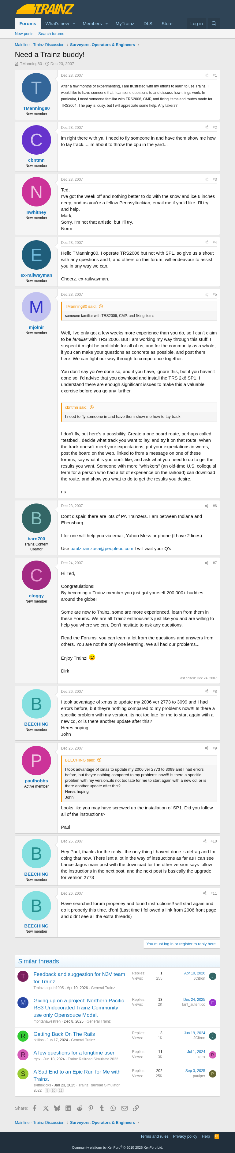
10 (53, 1090)
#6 (215, 506)
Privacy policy (185, 1136)
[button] (73, 23)
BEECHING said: (80, 760)
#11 (214, 893)
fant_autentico (193, 1004)
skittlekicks (42, 1085)
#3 (215, 179)
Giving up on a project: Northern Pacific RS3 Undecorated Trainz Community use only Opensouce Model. (78, 1008)
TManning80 (31, 63)
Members (92, 23)
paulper (199, 1076)
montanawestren (47, 1021)
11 (60, 1090)
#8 (215, 691)
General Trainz (103, 988)
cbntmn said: (76, 407)
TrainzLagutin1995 (48, 988)
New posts (24, 33)
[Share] (207, 75)
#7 (215, 563)
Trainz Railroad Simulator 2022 (93, 1059)
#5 (215, 294)
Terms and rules (154, 1136)
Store (167, 23)
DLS (148, 23)
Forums (27, 23)
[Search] (214, 23)
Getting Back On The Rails (64, 1034)
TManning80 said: (80, 306)
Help (206, 1136)
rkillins (38, 1040)
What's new (57, 23)
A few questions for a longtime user (73, 1053)
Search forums (51, 33)
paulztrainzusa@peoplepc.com (101, 548)
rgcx (36, 1059)
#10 (214, 841)
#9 (215, 748)
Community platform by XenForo (117, 1147)
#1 (215, 75)
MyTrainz (125, 23)
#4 (215, 243)
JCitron (199, 978)
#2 (215, 127)
